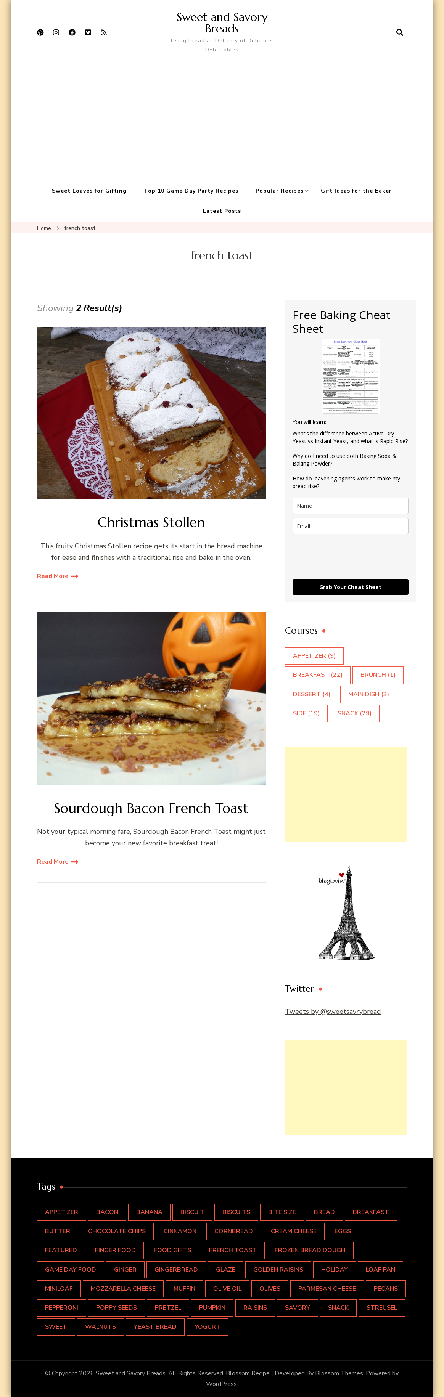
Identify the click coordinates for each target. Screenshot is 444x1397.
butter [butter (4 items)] (57, 1231)
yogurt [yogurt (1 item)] (207, 1327)
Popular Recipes (280, 190)
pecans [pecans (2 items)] (386, 1289)
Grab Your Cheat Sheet (350, 587)
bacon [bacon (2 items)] (107, 1212)
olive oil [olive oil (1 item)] (227, 1289)
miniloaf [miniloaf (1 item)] (59, 1289)
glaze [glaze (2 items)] (225, 1269)
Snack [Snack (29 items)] (355, 713)
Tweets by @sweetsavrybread (333, 1011)
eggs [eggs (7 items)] (343, 1231)
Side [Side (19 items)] (306, 713)
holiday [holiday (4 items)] (334, 1269)
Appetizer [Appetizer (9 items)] (314, 656)
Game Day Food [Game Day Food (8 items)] (70, 1269)
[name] (351, 506)
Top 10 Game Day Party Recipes (191, 190)
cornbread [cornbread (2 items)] (233, 1231)
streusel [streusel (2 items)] (382, 1308)
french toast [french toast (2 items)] (233, 1250)
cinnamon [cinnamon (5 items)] (180, 1231)
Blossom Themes (339, 1373)
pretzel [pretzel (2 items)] (168, 1308)
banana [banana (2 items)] (149, 1212)
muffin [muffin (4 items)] (184, 1289)
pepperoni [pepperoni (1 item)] (61, 1308)
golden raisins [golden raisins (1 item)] (278, 1269)
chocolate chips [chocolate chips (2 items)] (117, 1231)
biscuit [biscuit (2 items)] (192, 1212)
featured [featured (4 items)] (61, 1250)
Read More (53, 576)
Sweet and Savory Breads (222, 22)
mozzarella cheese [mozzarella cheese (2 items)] (123, 1289)
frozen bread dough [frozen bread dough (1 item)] (310, 1250)
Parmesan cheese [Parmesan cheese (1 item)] (327, 1289)
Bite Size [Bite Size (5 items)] (282, 1212)
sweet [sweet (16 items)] (56, 1327)
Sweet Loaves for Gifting (89, 190)
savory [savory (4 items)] (297, 1308)
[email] (351, 526)
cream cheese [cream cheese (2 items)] (294, 1231)
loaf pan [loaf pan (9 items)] (380, 1269)
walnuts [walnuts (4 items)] (100, 1327)
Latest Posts (222, 211)
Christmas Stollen (151, 522)
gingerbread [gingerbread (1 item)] (176, 1269)
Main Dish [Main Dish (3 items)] (368, 694)
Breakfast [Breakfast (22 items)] (318, 675)
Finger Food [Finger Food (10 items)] (115, 1250)
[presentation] (351, 557)
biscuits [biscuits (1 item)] (236, 1212)
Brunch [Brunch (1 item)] (378, 675)
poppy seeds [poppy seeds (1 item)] (116, 1308)
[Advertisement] (222, 123)
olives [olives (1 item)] (269, 1289)
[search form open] (400, 33)
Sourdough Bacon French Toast (151, 808)
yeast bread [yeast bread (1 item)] (155, 1327)
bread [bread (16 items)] (324, 1212)
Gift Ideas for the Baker (356, 190)
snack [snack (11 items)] (338, 1308)
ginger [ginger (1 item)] (125, 1269)
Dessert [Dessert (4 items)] (311, 694)
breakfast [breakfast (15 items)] (371, 1212)
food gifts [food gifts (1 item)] (172, 1250)
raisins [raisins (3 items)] (255, 1308)
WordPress (221, 1384)
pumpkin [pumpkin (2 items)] (212, 1308)
